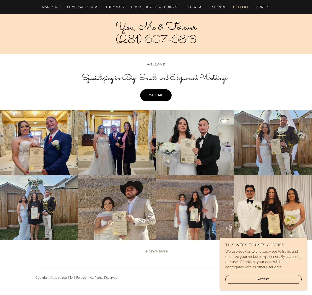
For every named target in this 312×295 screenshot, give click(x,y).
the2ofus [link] (115, 7)
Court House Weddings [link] (154, 7)
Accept (247, 279)
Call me (156, 95)
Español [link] (218, 7)
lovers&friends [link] (83, 7)
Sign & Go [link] (194, 7)
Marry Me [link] (51, 7)
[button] (262, 7)
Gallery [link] (241, 7)
